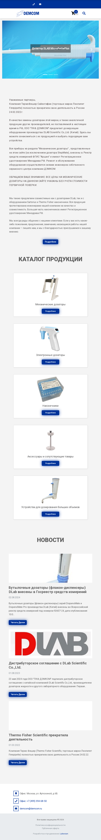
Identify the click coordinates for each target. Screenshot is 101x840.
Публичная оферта (50, 828)
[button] (9, 50)
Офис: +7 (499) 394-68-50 (33, 801)
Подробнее (50, 242)
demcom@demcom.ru (31, 808)
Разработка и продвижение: (50, 833)
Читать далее (18, 622)
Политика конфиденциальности (50, 825)
